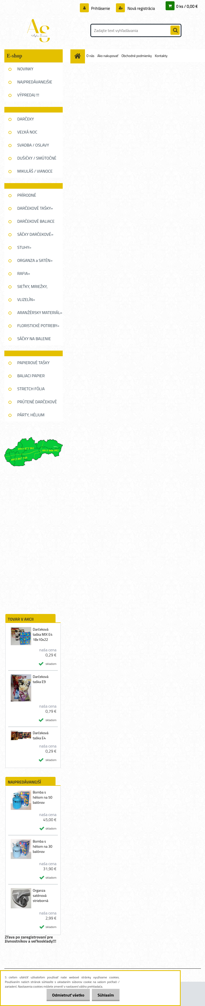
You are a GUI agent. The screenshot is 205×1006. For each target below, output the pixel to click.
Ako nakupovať (107, 55)
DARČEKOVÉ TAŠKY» (35, 208)
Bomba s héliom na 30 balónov (42, 846)
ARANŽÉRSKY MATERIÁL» (39, 312)
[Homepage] (78, 55)
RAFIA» (23, 273)
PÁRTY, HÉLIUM (31, 415)
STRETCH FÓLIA (31, 389)
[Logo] (39, 30)
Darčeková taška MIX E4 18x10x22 (42, 634)
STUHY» (24, 247)
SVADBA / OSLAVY (33, 145)
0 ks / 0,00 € (187, 6)
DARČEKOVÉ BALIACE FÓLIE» (36, 223)
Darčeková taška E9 (40, 679)
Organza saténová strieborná (40, 895)
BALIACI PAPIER (31, 376)
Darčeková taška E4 (40, 735)
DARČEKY (25, 119)
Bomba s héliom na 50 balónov (42, 797)
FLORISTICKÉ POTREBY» (38, 325)
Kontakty (161, 55)
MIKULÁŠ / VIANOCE (35, 171)
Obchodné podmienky (137, 55)
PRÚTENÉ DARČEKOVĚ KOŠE (37, 403)
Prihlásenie (100, 8)
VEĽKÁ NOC (27, 132)
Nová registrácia (140, 8)
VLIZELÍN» (26, 299)
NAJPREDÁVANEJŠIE (34, 82)
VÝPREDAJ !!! (28, 95)
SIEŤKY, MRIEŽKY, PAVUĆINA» (32, 288)
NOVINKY (25, 69)
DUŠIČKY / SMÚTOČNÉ (37, 158)
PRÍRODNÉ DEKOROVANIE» (31, 197)
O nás (90, 55)
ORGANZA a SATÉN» (35, 260)
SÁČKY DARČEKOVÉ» (35, 234)
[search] (175, 30)
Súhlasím (105, 995)
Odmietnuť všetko (66, 995)
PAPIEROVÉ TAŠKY (33, 363)
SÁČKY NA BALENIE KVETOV (34, 340)
